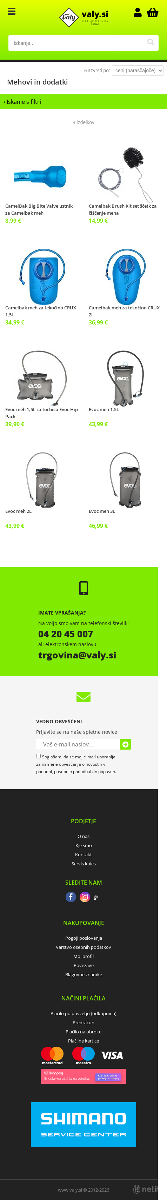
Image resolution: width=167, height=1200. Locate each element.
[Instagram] (85, 897)
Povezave (84, 965)
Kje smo (83, 845)
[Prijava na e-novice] (125, 744)
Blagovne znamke (83, 974)
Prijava (141, 12)
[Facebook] (71, 897)
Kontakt (83, 854)
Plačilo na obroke (83, 1031)
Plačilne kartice (83, 1041)
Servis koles (84, 863)
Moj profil (83, 956)
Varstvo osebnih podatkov (83, 947)
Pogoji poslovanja (83, 938)
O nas (83, 836)
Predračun (83, 1022)
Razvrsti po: (97, 70)
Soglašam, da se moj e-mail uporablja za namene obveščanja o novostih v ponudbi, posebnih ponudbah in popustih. (76, 764)
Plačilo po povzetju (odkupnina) (83, 1013)
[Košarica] (152, 12)
